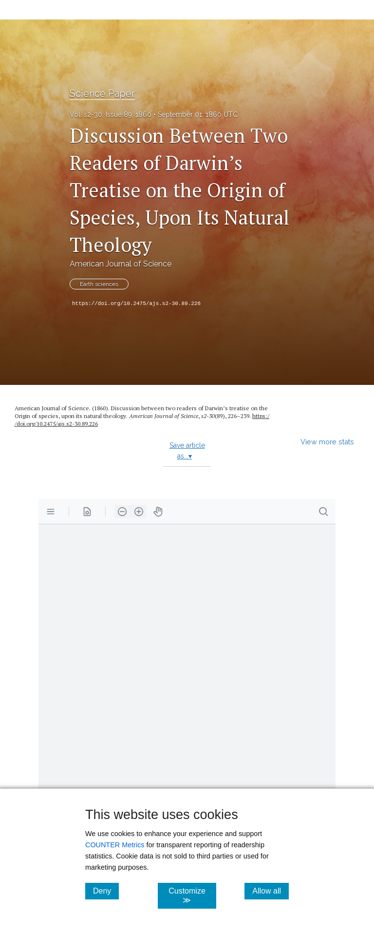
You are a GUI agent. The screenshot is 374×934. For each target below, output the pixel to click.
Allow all (270, 890)
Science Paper (102, 93)
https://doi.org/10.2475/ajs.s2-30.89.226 (136, 303)
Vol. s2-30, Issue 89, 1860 (110, 114)
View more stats (327, 442)
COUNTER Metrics (115, 845)
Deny (106, 890)
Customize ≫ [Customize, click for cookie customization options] (192, 895)
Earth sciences (99, 284)
